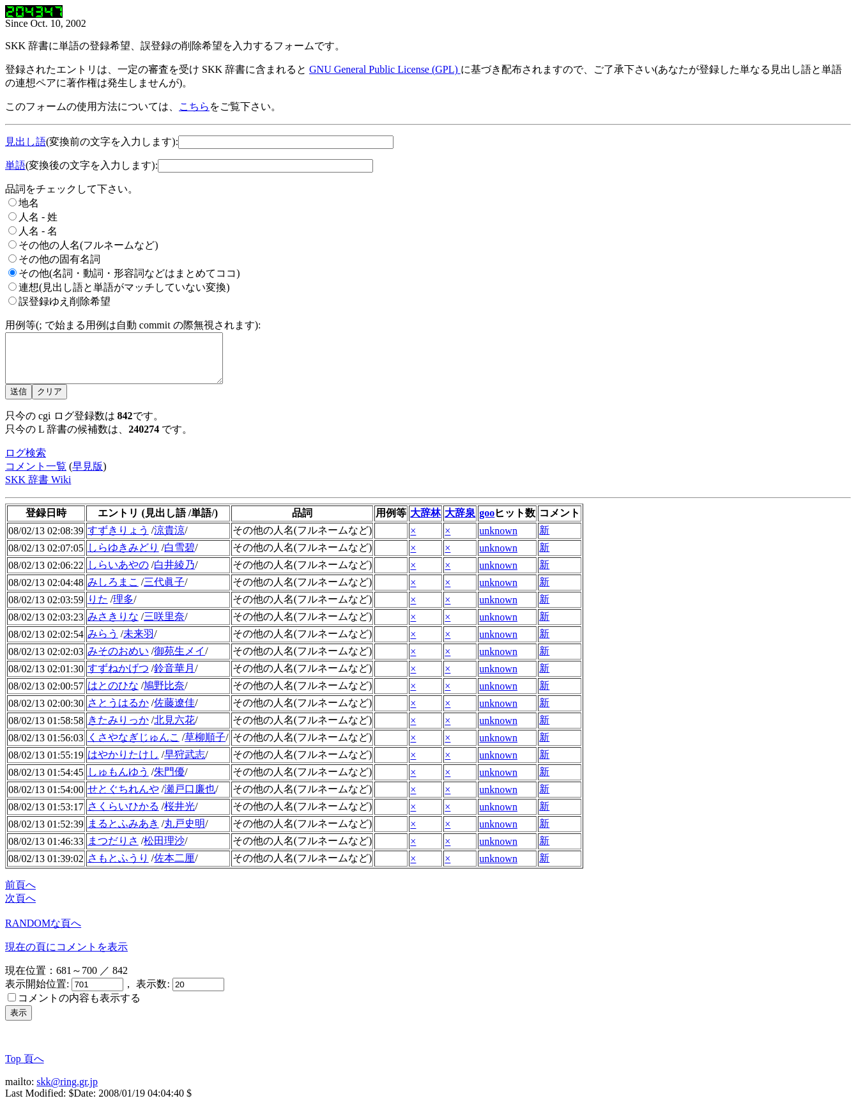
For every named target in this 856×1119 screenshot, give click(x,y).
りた (98, 608)
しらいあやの (118, 574)
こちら (194, 106)
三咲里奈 (164, 626)
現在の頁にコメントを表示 (66, 956)
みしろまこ (113, 591)
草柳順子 (205, 746)
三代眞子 (164, 591)
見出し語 (25, 141)
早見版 (87, 475)
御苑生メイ (179, 660)
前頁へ (20, 894)
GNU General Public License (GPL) (385, 69)
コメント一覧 (35, 475)
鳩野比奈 (164, 695)
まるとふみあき (123, 833)
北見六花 (174, 729)
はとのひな (113, 695)
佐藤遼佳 (174, 712)
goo (486, 522)
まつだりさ (113, 850)
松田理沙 (164, 850)
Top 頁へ (24, 1068)
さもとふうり (118, 867)
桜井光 (179, 815)
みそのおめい (118, 660)
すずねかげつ (118, 677)
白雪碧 (179, 557)
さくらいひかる (123, 815)
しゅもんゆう (118, 781)
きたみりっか (118, 729)
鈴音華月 (174, 677)
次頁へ (20, 907)
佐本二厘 (174, 867)
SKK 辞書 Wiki (38, 489)
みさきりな (113, 626)
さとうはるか (118, 712)
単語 (15, 165)
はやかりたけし (123, 764)
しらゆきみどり (123, 557)
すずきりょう (118, 539)
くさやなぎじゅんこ (134, 746)
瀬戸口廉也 (189, 798)
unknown (498, 540)
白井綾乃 (174, 574)
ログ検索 (25, 462)
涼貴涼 (169, 539)
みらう (103, 643)
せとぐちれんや (123, 798)
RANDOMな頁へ (43, 932)
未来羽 (138, 643)
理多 (123, 608)
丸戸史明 (184, 833)
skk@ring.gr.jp (67, 1091)
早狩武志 (184, 764)
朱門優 (169, 781)
